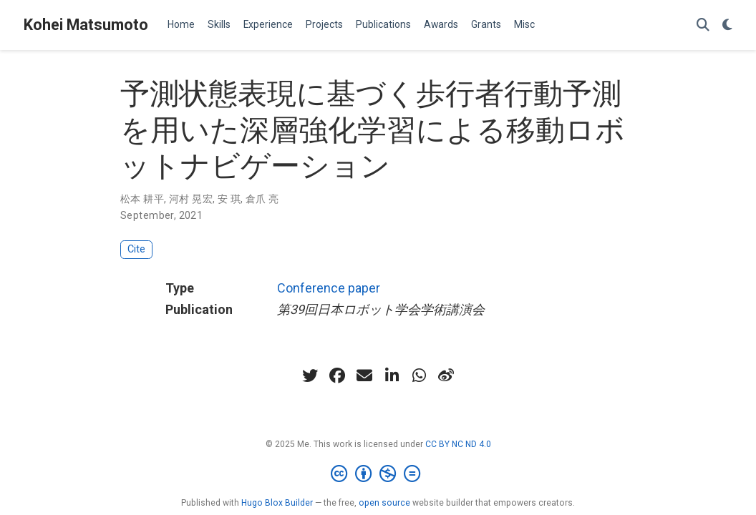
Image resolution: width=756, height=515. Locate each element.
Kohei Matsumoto (86, 25)
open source (384, 503)
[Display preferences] (727, 25)
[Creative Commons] (378, 474)
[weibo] (446, 375)
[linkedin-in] (391, 375)
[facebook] (337, 375)
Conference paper (328, 287)
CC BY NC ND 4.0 (458, 444)
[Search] (703, 25)
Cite (136, 249)
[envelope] (364, 375)
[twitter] (310, 375)
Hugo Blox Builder (277, 503)
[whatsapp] (419, 375)
